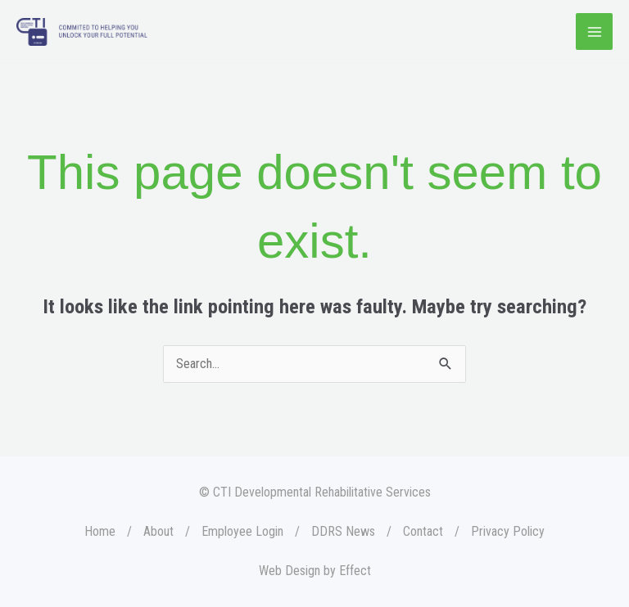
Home (99, 531)
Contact (423, 531)
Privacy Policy (508, 531)
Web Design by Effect (315, 570)
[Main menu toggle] (594, 31)
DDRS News (343, 531)
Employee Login (242, 531)
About (158, 531)
